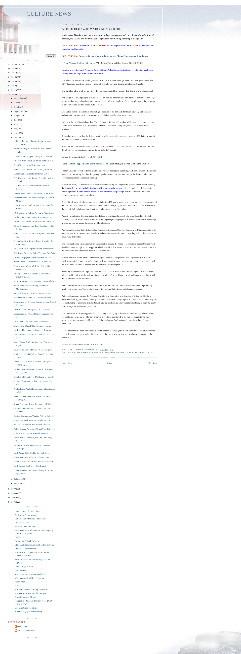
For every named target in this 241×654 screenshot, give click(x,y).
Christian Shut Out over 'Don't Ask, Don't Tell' (33, 377)
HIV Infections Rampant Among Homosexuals (33, 248)
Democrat (125, 352)
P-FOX (18, 585)
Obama (150, 352)
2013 (13, 81)
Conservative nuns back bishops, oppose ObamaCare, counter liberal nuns (113, 56)
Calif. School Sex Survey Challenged (29, 466)
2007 (13, 497)
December (19, 98)
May (16, 128)
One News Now (22, 522)
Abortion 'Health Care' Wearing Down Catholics (34, 281)
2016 (13, 68)
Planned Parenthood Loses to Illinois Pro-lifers (33, 193)
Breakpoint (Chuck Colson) (27, 541)
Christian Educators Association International (34, 545)
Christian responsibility (105, 352)
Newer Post (67, 363)
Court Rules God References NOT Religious (32, 349)
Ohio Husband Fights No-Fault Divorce (30, 433)
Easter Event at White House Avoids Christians (33, 221)
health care (139, 352)
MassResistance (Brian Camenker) (30, 574)
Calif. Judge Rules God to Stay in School (31, 453)
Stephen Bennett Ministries (26, 608)
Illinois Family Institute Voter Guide (30, 518)
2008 (13, 493)
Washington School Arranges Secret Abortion (33, 217)
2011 (13, 90)
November (19, 102)
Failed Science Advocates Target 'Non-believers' (34, 429)
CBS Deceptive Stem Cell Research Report (32, 297)
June (16, 124)
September (19, 111)
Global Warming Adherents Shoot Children (32, 457)
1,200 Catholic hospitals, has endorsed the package (100, 191)
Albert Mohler (21, 581)
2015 (13, 72)
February (18, 479)
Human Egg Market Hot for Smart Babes (31, 173)
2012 (13, 85)
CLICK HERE (96, 157)
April (16, 133)
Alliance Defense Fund (25, 526)
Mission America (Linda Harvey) (29, 578)
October (18, 107)
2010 (13, 94)
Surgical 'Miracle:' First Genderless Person (32, 293)
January (17, 483)
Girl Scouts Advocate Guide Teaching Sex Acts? (34, 253)
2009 (13, 489)
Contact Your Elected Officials (28, 511)
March (17, 137)
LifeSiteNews (21, 570)
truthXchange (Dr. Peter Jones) (28, 611)
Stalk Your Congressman (25, 515)
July (16, 120)
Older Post (152, 363)
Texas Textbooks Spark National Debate (30, 321)
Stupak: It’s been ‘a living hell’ (83, 63)
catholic (86, 352)
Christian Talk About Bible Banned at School (33, 461)
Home (109, 363)
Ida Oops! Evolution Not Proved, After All (31, 424)
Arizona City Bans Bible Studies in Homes (32, 326)
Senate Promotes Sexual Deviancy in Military (33, 404)
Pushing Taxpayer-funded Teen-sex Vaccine (32, 257)
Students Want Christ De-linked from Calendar (33, 160)
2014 (13, 77)
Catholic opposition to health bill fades (86, 163)
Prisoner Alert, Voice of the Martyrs (30, 593)
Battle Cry (19, 537)
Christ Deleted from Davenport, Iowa (29, 165)
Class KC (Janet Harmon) (26, 548)
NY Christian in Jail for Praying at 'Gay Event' (33, 213)
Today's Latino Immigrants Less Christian (31, 309)
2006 (13, 502)
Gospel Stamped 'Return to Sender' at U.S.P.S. (33, 420)
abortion (75, 352)
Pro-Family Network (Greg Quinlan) (31, 589)
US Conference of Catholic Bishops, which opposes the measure (94, 188)
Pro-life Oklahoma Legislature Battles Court (32, 330)
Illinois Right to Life (24, 566)
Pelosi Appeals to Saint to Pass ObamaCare (32, 261)
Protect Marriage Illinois (25, 597)
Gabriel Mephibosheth (25, 630)
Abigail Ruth (21, 626)
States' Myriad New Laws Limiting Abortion (32, 169)
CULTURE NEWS (48, 14)
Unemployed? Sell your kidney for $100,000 (32, 156)
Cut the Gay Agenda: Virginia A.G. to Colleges (33, 416)
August (17, 115)
